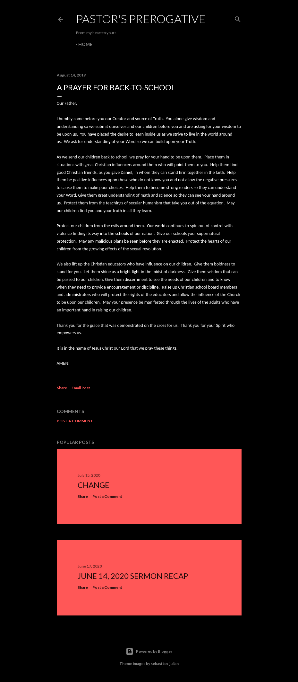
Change (93, 484)
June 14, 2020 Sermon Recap (133, 575)
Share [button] (62, 387)
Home (85, 44)
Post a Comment (75, 420)
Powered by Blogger (149, 651)
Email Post (81, 387)
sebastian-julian (165, 663)
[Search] (238, 18)
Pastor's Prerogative (141, 19)
